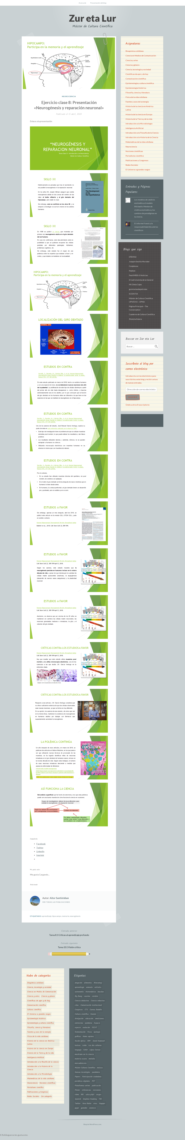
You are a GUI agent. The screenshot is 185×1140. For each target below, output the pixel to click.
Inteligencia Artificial (135, 128)
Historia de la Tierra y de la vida (139, 119)
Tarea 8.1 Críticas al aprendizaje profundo (69, 932)
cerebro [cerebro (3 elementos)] (95, 996)
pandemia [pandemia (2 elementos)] (96, 1072)
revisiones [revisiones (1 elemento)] (97, 1090)
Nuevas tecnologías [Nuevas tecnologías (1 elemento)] (82, 1072)
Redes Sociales (132, 165)
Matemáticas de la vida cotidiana (139, 142)
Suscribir (132, 397)
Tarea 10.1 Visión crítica (69, 945)
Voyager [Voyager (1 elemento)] (102, 1103)
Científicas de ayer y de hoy (137, 74)
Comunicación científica (136, 78)
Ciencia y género (132, 65)
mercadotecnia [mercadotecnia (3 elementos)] (80, 1063)
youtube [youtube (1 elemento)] (84, 1108)
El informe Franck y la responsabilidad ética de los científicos (146, 226)
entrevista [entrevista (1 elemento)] (79, 1023)
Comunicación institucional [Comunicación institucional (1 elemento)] (91, 1005)
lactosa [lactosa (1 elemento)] (77, 1045)
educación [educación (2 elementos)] (89, 1018)
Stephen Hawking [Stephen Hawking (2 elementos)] (90, 1099)
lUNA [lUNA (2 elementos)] (85, 1050)
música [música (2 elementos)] (100, 1067)
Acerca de (82, 3)
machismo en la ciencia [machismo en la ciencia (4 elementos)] (84, 1054)
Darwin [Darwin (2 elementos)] (93, 1014)
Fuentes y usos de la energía (137, 102)
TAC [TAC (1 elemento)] (100, 1099)
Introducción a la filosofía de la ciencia (43, 1062)
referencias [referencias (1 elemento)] (86, 1090)
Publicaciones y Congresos (137, 160)
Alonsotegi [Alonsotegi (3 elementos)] (98, 982)
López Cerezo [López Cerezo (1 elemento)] (95, 1050)
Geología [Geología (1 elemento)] (97, 1032)
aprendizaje (46, 916)
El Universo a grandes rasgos (138, 169)
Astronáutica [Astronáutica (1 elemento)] (91, 991)
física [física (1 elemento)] (89, 1032)
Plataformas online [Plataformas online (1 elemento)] (82, 1085)
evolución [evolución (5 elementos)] (86, 1027)
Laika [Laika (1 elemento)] (84, 1045)
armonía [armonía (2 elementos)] (89, 987)
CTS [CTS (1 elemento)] (86, 1009)
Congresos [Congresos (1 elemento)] (79, 1009)
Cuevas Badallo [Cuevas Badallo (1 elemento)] (96, 1009)
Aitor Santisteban (59, 898)
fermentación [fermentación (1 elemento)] (80, 1032)
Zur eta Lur (92, 18)
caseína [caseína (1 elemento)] (87, 996)
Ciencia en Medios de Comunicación (141, 55)
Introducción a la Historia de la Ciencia (142, 137)
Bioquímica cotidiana (134, 51)
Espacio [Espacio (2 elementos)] (97, 1023)
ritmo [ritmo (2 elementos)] (77, 1094)
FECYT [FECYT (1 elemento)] (94, 1027)
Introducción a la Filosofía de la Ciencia (142, 133)
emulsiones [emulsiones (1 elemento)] (99, 1018)
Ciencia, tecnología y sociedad (138, 69)
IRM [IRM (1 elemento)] (88, 1041)
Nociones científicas (134, 151)
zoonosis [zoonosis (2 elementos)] (92, 1108)
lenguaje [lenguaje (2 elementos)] (78, 1050)
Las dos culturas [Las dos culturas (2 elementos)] (95, 1045)
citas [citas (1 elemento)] (77, 1005)
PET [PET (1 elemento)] (93, 1081)
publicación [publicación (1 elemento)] (96, 1085)
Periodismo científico (135, 156)
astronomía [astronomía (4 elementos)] (79, 991)
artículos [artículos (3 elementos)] (98, 987)
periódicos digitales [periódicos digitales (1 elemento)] (82, 1081)
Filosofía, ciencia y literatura (137, 92)
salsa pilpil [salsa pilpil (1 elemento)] (90, 1094)
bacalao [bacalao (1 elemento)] (101, 991)
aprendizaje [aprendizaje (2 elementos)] (79, 987)
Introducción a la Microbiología (139, 123)
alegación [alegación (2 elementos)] (78, 982)
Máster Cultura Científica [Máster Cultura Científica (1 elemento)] (85, 1067)
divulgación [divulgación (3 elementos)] (79, 1018)
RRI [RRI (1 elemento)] (82, 1094)
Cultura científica (34, 1009)
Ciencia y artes (132, 60)
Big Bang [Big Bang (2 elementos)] (78, 996)
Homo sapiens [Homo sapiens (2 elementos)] (88, 1036)
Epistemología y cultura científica (140, 83)
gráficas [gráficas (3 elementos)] (78, 1036)
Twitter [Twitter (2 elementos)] (77, 1103)
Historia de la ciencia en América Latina (40, 1043)
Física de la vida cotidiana (136, 97)
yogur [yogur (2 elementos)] (77, 1108)
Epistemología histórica (136, 88)
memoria (65, 916)
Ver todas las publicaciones (56, 902)
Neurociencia (69, 96)
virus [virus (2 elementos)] (95, 1103)
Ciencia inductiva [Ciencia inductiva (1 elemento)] (98, 1000)
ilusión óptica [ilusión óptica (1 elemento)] (80, 1041)
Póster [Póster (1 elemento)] (77, 1090)
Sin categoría (46, 1096)
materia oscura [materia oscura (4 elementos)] (81, 1058)
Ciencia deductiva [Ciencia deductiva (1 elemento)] (82, 1000)
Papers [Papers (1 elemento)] (77, 1076)
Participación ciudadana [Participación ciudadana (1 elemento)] (91, 1076)
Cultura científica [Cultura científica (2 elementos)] (81, 1014)
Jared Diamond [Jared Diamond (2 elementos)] (98, 1041)
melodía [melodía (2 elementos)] (92, 1058)
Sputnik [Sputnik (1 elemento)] (78, 1099)
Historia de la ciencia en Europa (139, 114)
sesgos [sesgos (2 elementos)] (98, 1094)
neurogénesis (75, 916)
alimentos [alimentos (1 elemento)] (88, 982)
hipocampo (56, 916)
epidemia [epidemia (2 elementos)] (88, 1023)
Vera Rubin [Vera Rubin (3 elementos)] (86, 1103)
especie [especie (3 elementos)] (78, 1027)
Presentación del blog (98, 3)
